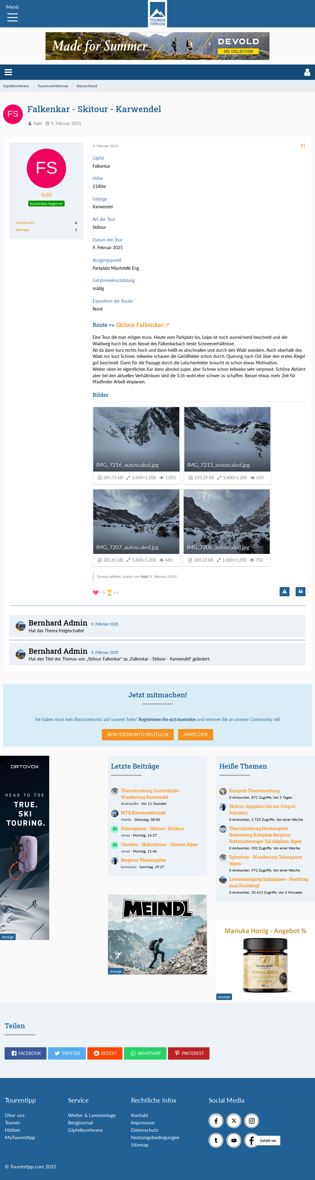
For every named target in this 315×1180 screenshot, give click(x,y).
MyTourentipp (20, 1137)
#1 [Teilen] (303, 145)
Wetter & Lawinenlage (92, 1115)
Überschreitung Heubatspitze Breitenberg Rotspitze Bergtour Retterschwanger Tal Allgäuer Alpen (265, 834)
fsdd (38, 123)
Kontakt (139, 1115)
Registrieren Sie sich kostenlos (167, 719)
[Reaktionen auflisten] (106, 592)
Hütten (12, 1130)
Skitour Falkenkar (139, 324)
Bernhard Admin (58, 623)
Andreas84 (129, 803)
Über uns (15, 1115)
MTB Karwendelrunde (143, 813)
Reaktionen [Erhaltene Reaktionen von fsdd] (25, 222)
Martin (126, 819)
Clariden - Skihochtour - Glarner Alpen (159, 844)
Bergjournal (80, 1122)
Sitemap (140, 1144)
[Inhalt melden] (284, 591)
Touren (12, 1122)
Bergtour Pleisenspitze (143, 860)
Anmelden (196, 734)
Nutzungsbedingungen (155, 1137)
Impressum (142, 1122)
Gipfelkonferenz (85, 1130)
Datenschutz (144, 1130)
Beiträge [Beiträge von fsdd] (22, 229)
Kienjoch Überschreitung (254, 791)
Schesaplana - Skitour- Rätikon (152, 828)
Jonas (125, 835)
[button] (8, 72)
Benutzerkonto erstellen (137, 734)
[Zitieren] (300, 591)
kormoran (129, 866)
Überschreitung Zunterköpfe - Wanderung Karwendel (151, 794)
